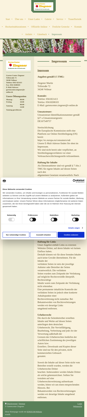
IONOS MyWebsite (34, 412)
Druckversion (11, 404)
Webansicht (77, 406)
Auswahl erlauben (43, 235)
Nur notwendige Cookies (16, 235)
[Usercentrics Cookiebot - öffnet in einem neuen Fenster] (74, 181)
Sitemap (22, 404)
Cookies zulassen (71, 235)
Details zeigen (74, 228)
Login (79, 404)
